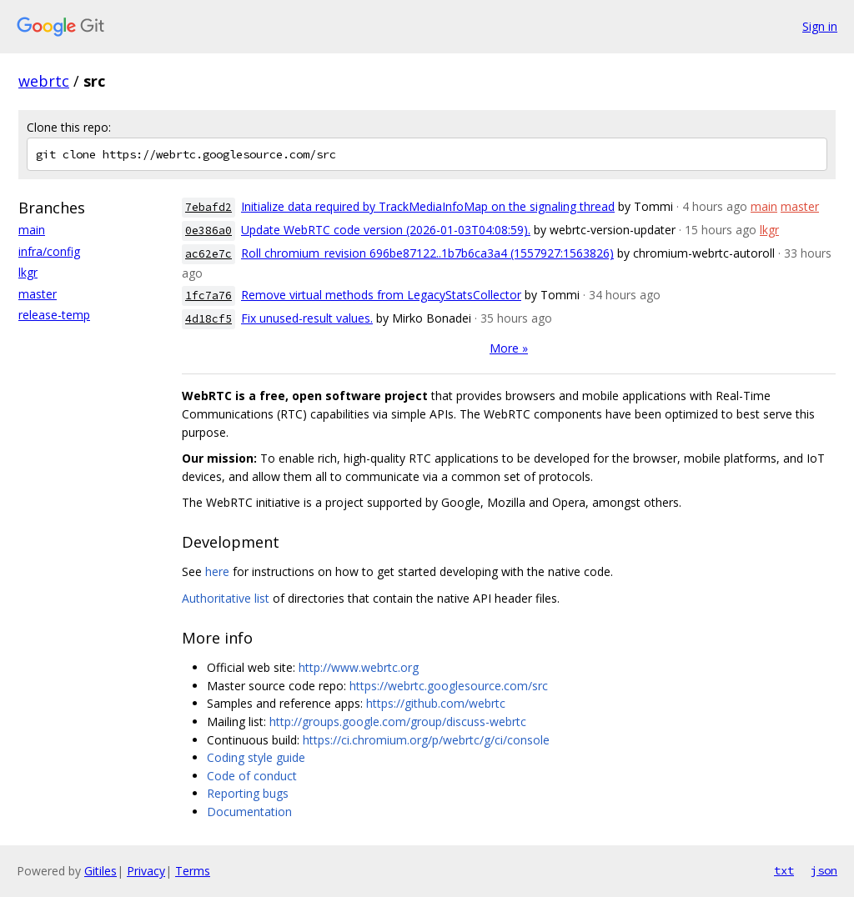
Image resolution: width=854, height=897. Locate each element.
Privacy (146, 871)
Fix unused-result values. (307, 318)
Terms (192, 871)
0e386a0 (208, 230)
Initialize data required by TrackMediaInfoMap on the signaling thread (428, 206)
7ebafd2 (208, 207)
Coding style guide (256, 757)
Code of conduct (252, 776)
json (824, 870)
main (31, 230)
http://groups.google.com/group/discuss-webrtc (397, 721)
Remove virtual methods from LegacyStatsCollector (381, 295)
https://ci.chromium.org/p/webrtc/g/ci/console (426, 740)
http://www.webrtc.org (359, 667)
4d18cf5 (208, 319)
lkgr (28, 272)
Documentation (249, 811)
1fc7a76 (208, 295)
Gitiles (100, 871)
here (217, 571)
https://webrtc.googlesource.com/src (448, 686)
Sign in (819, 26)
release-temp (54, 315)
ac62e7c (208, 254)
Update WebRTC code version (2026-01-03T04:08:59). (385, 230)
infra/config (49, 251)
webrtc (43, 81)
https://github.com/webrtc (435, 703)
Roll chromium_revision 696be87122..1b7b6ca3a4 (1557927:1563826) (427, 253)
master (37, 294)
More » (509, 348)
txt (784, 870)
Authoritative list (225, 598)
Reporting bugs (248, 793)
